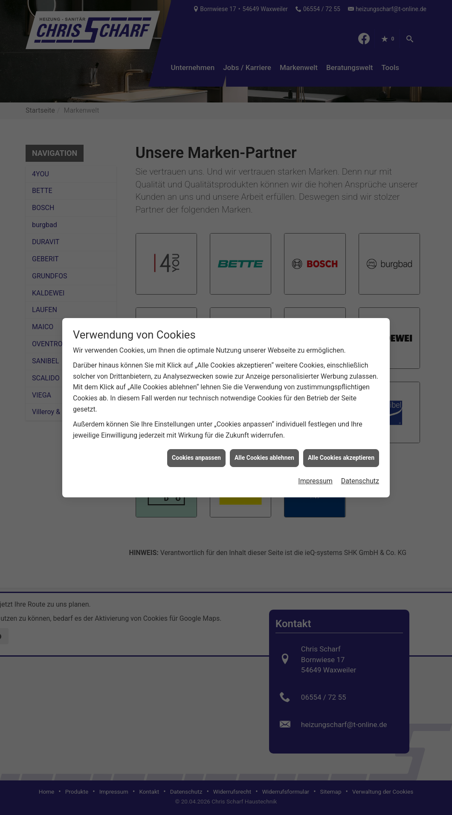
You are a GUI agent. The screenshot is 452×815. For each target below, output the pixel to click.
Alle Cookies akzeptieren (341, 447)
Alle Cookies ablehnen (264, 447)
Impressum (315, 471)
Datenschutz (360, 471)
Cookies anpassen (196, 447)
